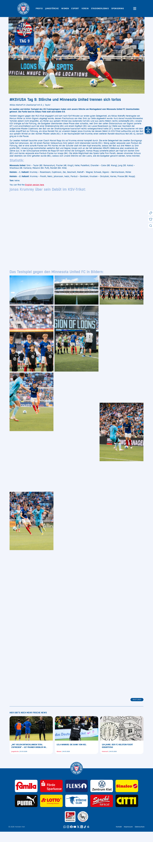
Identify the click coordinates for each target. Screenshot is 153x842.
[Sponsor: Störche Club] (76, 801)
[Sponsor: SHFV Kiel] (83, 816)
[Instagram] (68, 827)
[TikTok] (85, 827)
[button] (148, 130)
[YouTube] (75, 827)
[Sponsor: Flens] (76, 786)
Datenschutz (139, 827)
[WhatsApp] (64, 827)
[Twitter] (78, 827)
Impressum (128, 827)
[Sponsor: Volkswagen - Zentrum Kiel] (101, 786)
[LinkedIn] (81, 827)
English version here (34, 184)
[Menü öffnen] (134, 8)
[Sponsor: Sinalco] (126, 786)
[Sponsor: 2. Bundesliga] (70, 816)
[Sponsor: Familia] (26, 786)
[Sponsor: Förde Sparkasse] (51, 786)
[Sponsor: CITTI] (126, 801)
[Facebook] (71, 827)
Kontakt (119, 827)
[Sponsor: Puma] (26, 801)
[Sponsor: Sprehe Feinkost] (101, 801)
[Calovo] (88, 827)
